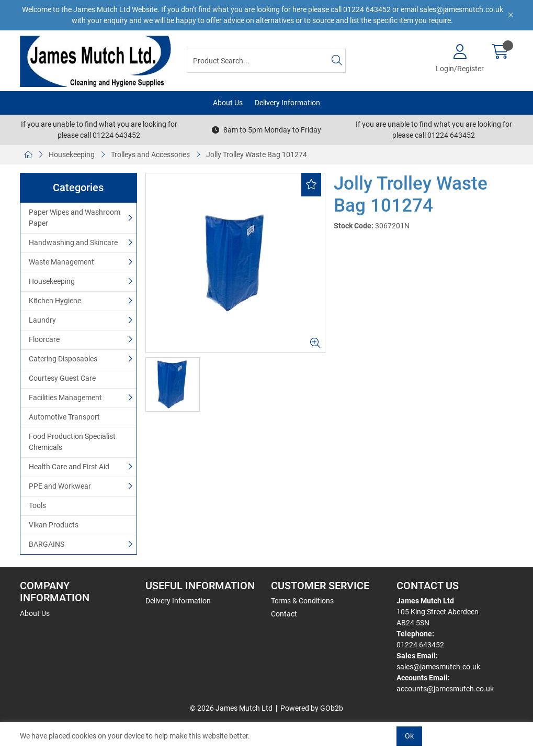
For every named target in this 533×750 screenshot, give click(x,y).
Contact (284, 614)
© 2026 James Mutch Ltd (231, 708)
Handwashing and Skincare (73, 242)
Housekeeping (72, 154)
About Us (228, 102)
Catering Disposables (63, 359)
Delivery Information (287, 102)
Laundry (42, 320)
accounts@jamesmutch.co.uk (445, 689)
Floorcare (44, 339)
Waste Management (61, 262)
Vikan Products (53, 525)
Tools (37, 505)
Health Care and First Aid (69, 466)
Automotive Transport (64, 417)
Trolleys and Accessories (150, 154)
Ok (409, 736)
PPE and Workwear (60, 486)
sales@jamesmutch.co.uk (438, 667)
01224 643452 (420, 645)
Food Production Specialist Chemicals (72, 441)
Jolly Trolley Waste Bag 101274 (256, 154)
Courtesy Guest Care (62, 378)
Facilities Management (65, 397)
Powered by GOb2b (311, 708)
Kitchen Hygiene (55, 300)
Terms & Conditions (302, 601)
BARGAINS (46, 544)
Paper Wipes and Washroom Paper (74, 217)
